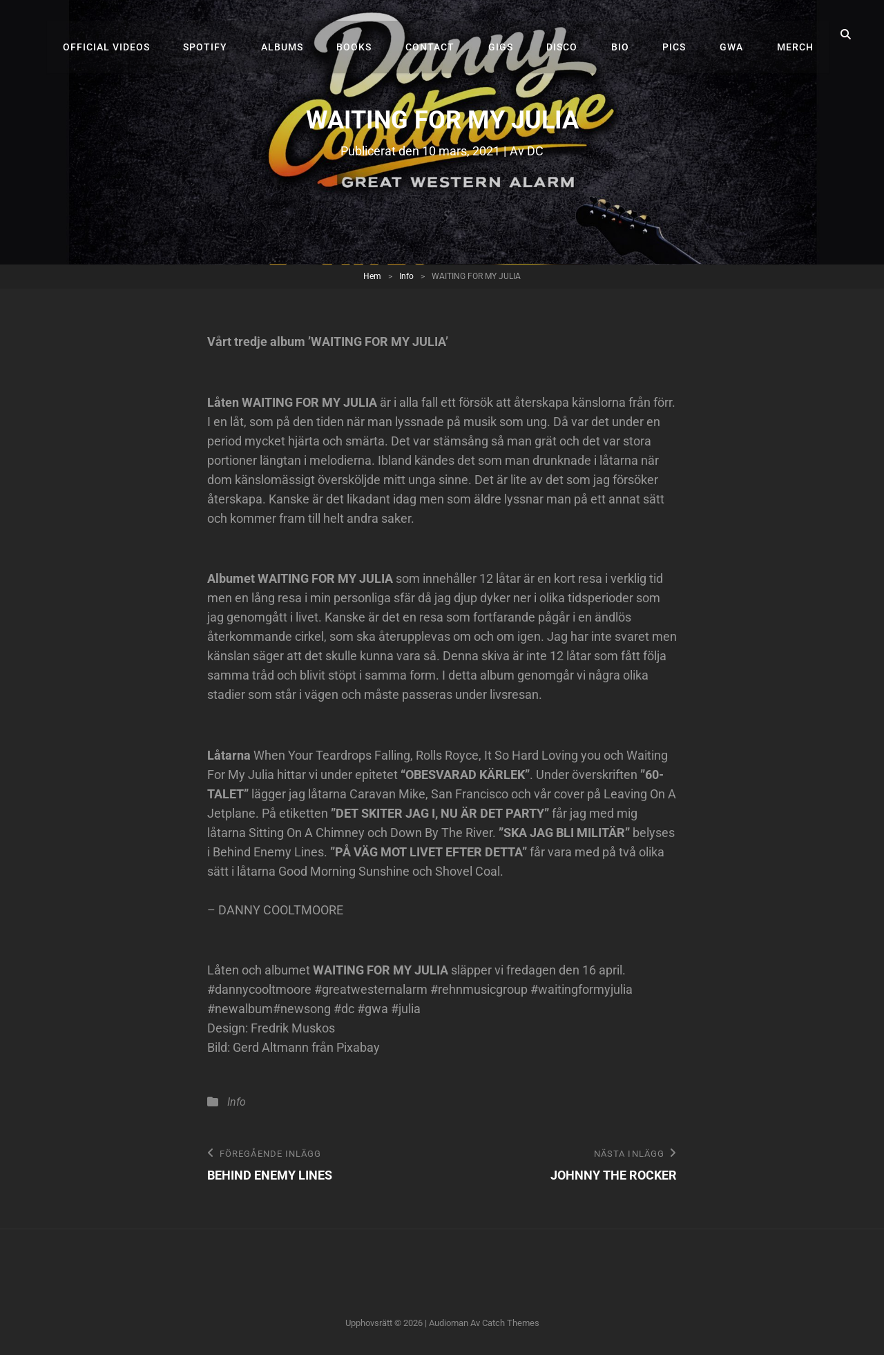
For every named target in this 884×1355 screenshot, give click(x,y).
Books (378, 34)
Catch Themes (510, 1323)
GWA (736, 34)
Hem (372, 276)
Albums (309, 34)
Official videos (139, 34)
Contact (450, 34)
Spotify (235, 34)
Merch (796, 34)
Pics (682, 34)
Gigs (518, 34)
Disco (576, 34)
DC (535, 151)
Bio (631, 34)
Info (406, 276)
